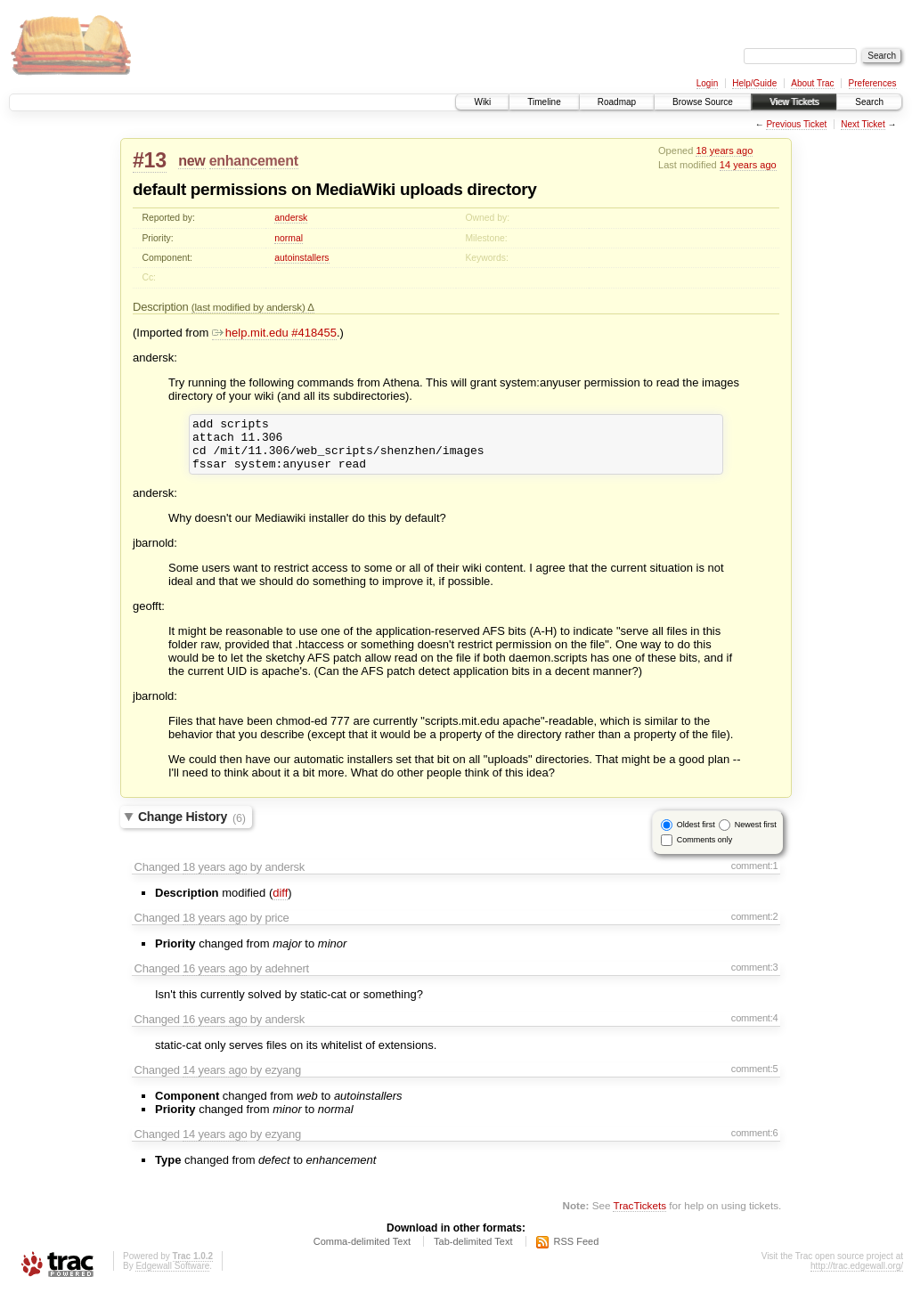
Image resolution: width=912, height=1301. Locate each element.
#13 (150, 160)
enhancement (253, 160)
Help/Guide (754, 83)
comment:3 (754, 977)
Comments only (705, 850)
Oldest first (696, 835)
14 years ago (748, 164)
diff (280, 903)
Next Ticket (862, 124)
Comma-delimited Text (362, 1252)
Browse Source (702, 102)
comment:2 (754, 927)
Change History (192, 828)
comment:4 (754, 1028)
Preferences (873, 83)
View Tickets (794, 102)
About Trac (812, 83)
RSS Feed (576, 1252)
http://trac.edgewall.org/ (856, 1276)
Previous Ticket (796, 124)
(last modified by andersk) (249, 307)
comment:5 (754, 1079)
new (191, 160)
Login (707, 83)
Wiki (482, 102)
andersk (290, 218)
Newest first (756, 835)
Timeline (543, 102)
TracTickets (639, 1216)
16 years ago (215, 979)
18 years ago (724, 150)
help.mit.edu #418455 (274, 332)
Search (869, 102)
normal (288, 238)
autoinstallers (301, 258)
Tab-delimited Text (473, 1252)
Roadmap (617, 102)
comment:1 (754, 876)
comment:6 (754, 1143)
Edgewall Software (172, 1276)
